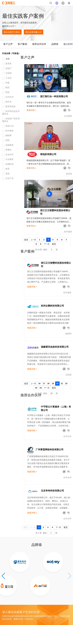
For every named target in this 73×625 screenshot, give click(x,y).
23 (36, 388)
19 (53, 383)
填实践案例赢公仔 (33, 32)
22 (66, 383)
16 (39, 383)
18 (48, 383)
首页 (26, 240)
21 (62, 383)
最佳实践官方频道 (12, 32)
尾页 (54, 244)
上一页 (33, 240)
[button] (3, 576)
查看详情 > (31, 110)
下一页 (46, 244)
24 (41, 388)
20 (57, 383)
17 (44, 383)
